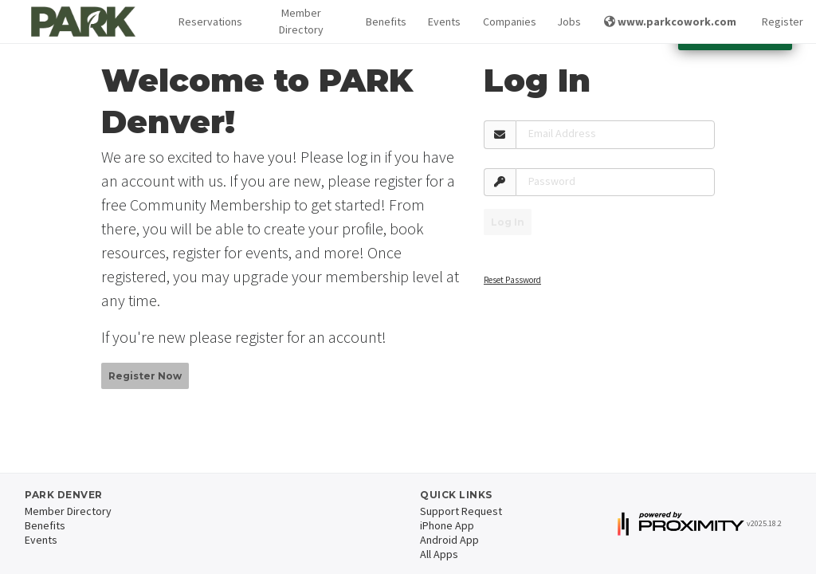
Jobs (568, 21)
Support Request (461, 511)
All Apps (439, 554)
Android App (449, 540)
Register (782, 21)
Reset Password (512, 279)
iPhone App (447, 525)
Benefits (384, 21)
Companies (507, 21)
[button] (207, 22)
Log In (507, 222)
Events (442, 21)
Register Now (145, 376)
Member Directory (301, 21)
